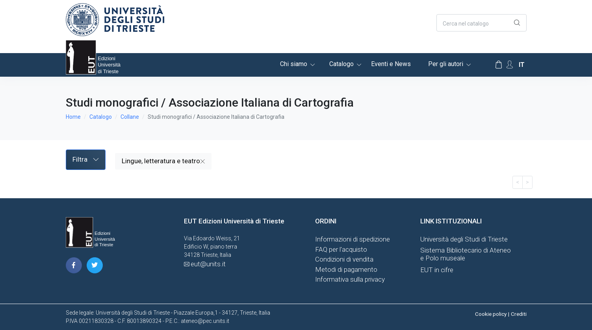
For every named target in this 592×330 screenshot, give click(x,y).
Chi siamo (293, 64)
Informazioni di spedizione (352, 239)
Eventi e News (391, 64)
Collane (130, 117)
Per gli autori (445, 64)
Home (73, 117)
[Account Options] (510, 64)
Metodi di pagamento (346, 269)
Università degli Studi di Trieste (464, 239)
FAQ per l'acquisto (341, 249)
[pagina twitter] (95, 265)
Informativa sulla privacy (350, 279)
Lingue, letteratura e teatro (163, 161)
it (522, 64)
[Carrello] (499, 65)
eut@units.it (208, 264)
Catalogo (341, 64)
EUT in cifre (436, 270)
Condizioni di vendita (344, 259)
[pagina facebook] (74, 265)
